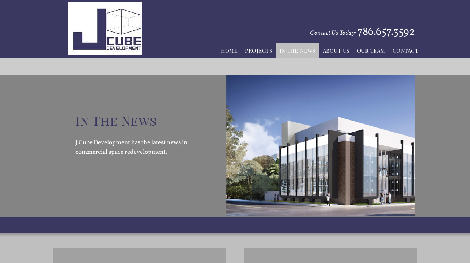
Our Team (371, 50)
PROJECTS (258, 50)
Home (229, 50)
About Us (336, 50)
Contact (406, 50)
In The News (297, 50)
